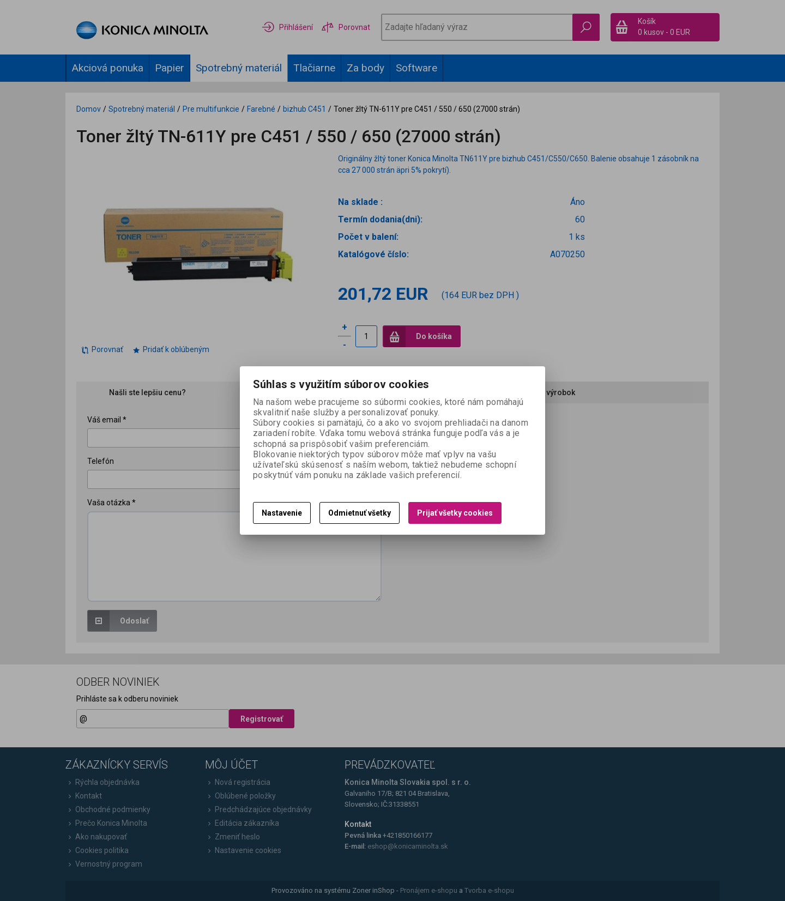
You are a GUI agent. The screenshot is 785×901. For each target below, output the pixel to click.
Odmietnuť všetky (359, 513)
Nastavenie (282, 513)
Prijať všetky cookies (455, 513)
